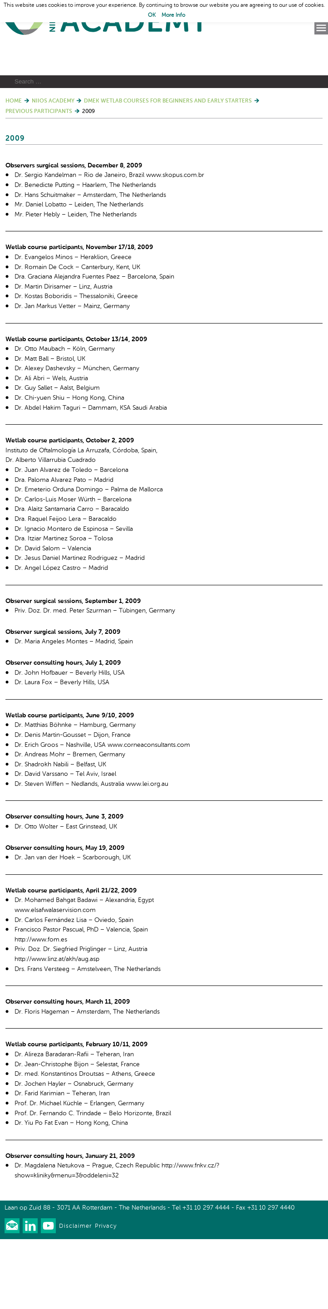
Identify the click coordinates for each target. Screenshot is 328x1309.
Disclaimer (75, 1296)
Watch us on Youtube (48, 1295)
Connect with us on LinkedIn (30, 1295)
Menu (321, 28)
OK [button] (152, 15)
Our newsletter (12, 1295)
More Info (173, 15)
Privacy (106, 1296)
